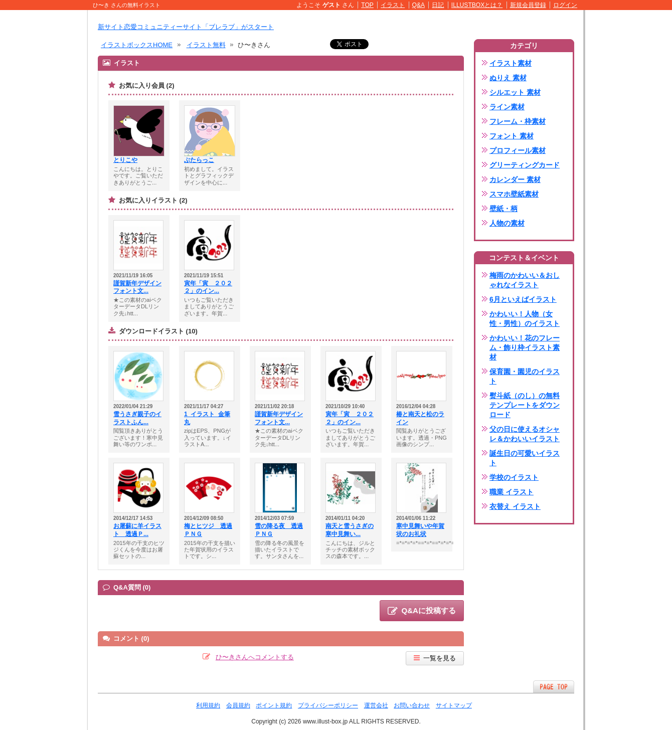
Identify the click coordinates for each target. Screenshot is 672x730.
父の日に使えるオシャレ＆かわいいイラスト (524, 434)
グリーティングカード (524, 165)
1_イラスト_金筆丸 (207, 418)
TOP (367, 5)
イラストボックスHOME (137, 45)
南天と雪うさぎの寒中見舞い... (349, 529)
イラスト (393, 5)
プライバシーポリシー (328, 705)
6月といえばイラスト (523, 299)
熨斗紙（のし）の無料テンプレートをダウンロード (524, 405)
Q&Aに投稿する (422, 611)
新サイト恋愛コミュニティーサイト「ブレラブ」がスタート (186, 27)
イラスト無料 (206, 45)
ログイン (565, 5)
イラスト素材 (510, 63)
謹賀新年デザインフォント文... (137, 287)
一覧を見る (435, 658)
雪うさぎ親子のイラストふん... (137, 418)
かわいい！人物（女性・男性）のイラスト (524, 318)
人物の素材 (507, 223)
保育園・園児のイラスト (524, 376)
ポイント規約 (274, 705)
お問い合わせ (412, 705)
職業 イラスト (511, 492)
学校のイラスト (514, 477)
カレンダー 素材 (515, 179)
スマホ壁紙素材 (514, 194)
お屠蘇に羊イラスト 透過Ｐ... (137, 529)
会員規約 (238, 705)
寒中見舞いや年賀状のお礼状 (420, 529)
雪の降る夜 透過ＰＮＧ (279, 529)
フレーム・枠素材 (517, 121)
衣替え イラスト (515, 506)
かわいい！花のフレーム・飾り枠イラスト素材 (524, 347)
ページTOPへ (553, 686)
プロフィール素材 (517, 150)
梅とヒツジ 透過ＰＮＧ (208, 529)
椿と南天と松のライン (420, 418)
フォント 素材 (511, 136)
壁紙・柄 (503, 209)
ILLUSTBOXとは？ (476, 5)
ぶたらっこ (199, 159)
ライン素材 (507, 107)
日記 (438, 5)
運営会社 (376, 705)
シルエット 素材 (515, 92)
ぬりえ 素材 (508, 78)
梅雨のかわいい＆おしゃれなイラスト (524, 280)
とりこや (125, 159)
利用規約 (208, 705)
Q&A (418, 5)
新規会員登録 (528, 5)
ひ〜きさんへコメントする (255, 657)
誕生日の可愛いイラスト (524, 458)
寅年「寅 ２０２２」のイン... (208, 287)
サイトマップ (454, 705)
